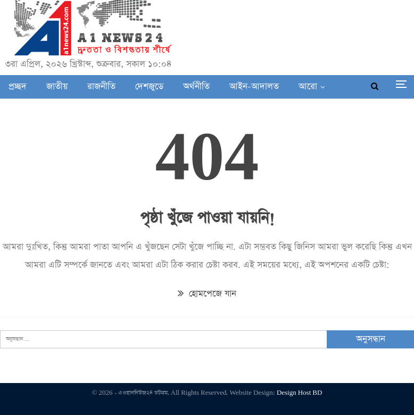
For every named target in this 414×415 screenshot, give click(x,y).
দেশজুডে (149, 86)
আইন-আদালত (254, 86)
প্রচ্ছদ (18, 86)
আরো (308, 86)
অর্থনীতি (196, 86)
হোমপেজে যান (207, 294)
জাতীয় (57, 86)
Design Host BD (299, 393)
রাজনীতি (101, 86)
